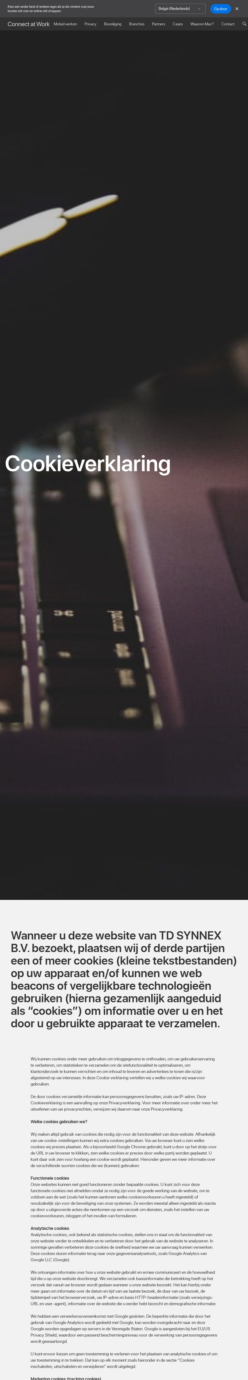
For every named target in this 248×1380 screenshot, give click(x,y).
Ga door (220, 8)
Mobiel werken (65, 24)
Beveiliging (112, 24)
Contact (228, 24)
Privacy (90, 24)
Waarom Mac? (202, 24)
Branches (136, 24)
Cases (178, 24)
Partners (158, 24)
